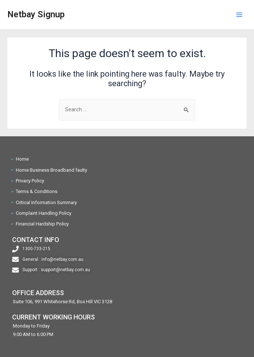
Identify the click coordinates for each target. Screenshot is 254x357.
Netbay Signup (36, 14)
